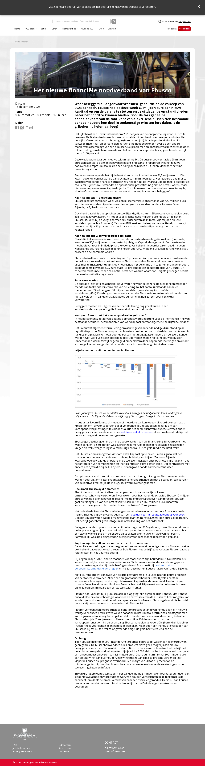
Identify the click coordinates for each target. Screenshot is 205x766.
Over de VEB (116, 30)
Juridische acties (21, 748)
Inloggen (171, 30)
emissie (45, 117)
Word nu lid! (184, 30)
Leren (83, 30)
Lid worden (65, 744)
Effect (129, 30)
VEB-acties (59, 30)
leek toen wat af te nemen (136, 434)
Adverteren (65, 748)
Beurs (72, 30)
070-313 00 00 (168, 22)
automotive (26, 117)
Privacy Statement (22, 751)
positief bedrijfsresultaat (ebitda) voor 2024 (157, 517)
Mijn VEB (140, 30)
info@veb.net (185, 22)
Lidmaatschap (97, 30)
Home (45, 30)
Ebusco (61, 117)
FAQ (15, 744)
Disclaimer (64, 751)
